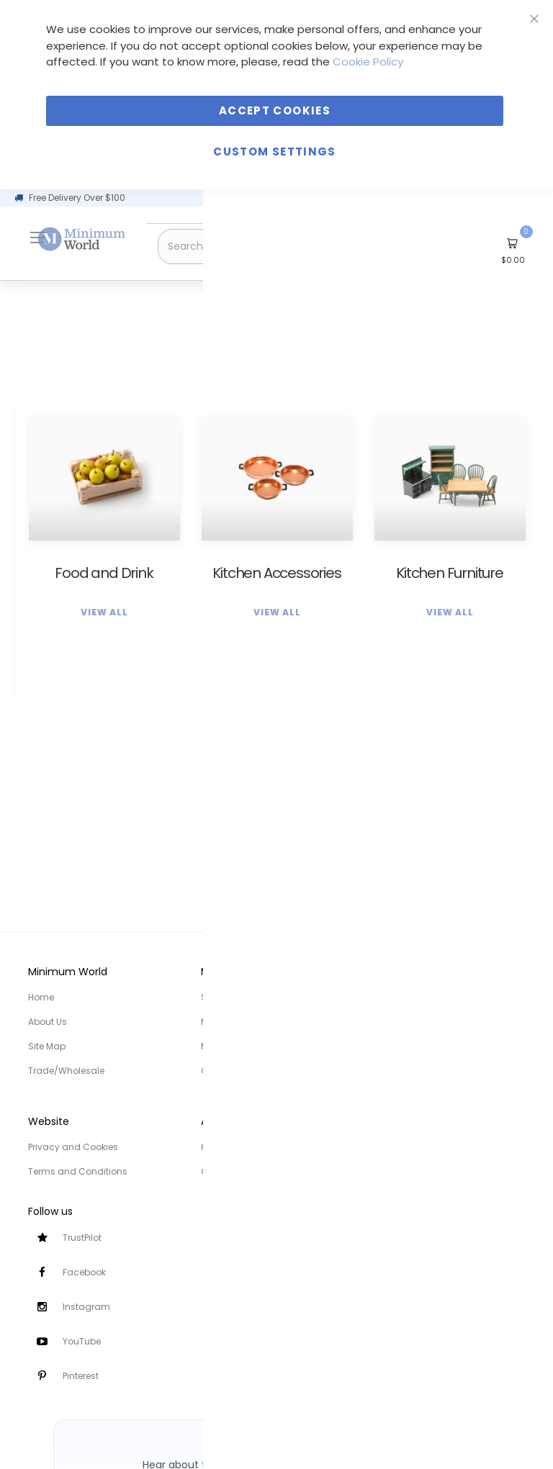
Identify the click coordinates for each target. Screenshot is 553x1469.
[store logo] (82, 239)
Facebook (84, 1272)
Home (41, 997)
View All (104, 612)
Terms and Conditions (77, 1171)
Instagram (86, 1307)
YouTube (82, 1341)
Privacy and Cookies (73, 1147)
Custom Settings (274, 151)
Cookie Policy (368, 61)
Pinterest (81, 1376)
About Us (47, 1022)
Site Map (47, 1046)
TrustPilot (82, 1237)
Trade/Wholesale (66, 1071)
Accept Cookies (275, 110)
